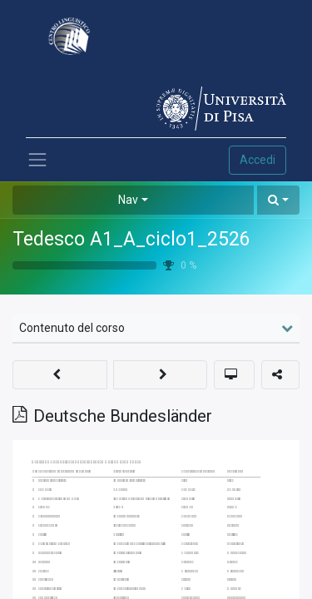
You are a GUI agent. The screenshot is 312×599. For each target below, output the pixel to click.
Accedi (257, 159)
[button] (278, 200)
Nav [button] (128, 199)
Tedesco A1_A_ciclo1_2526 (131, 239)
